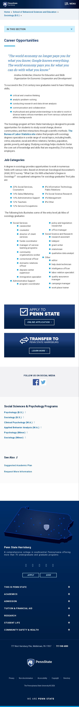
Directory (66, 678)
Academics (11, 594)
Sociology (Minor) (13, 437)
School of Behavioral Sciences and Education (34, 12)
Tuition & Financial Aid (18, 608)
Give (48, 575)
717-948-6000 (62, 646)
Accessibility (42, 678)
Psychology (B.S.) (13, 412)
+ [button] (69, 587)
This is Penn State (15, 587)
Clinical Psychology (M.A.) (18, 422)
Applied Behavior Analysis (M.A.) (21, 427)
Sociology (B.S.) (12, 15)
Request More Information (18, 471)
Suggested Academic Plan (18, 465)
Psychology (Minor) (14, 432)
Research (10, 615)
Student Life (12, 623)
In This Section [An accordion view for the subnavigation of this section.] (39, 29)
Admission (10, 601)
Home (7, 12)
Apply (30, 575)
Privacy (11, 678)
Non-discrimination (26, 678)
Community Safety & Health (21, 630)
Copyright (55, 678)
